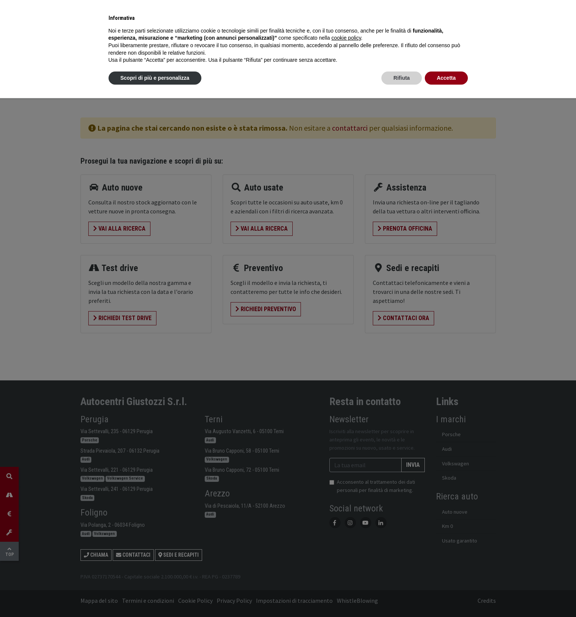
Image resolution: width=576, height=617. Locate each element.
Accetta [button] (446, 78)
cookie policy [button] (346, 38)
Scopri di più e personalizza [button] (155, 78)
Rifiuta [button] (401, 78)
